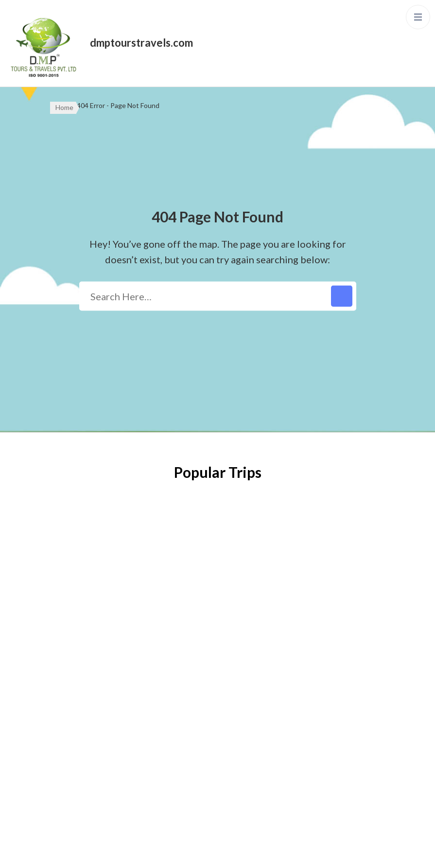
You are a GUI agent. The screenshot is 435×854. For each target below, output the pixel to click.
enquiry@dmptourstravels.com (308, 646)
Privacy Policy (76, 620)
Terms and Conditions (91, 678)
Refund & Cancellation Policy (105, 649)
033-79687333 (277, 622)
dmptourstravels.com (141, 42)
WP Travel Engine (186, 836)
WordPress (291, 836)
